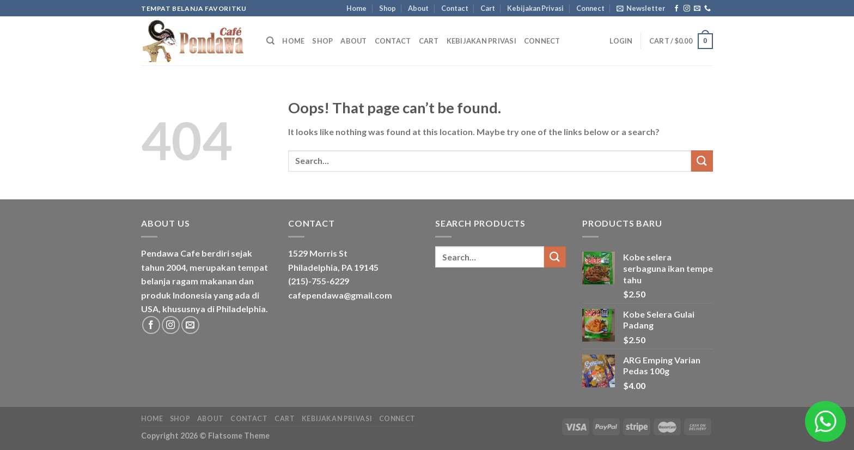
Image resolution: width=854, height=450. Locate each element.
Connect (590, 8)
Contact (454, 8)
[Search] (270, 41)
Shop (387, 8)
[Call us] (707, 9)
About (418, 8)
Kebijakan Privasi (535, 8)
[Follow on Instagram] (687, 9)
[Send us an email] (697, 9)
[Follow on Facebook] (676, 9)
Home (356, 8)
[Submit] (702, 161)
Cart (487, 8)
